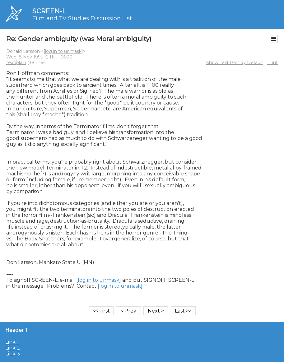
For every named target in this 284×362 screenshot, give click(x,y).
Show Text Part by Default (234, 62)
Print (272, 62)
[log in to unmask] (63, 51)
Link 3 (12, 354)
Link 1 (12, 342)
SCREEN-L (49, 11)
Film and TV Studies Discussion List (82, 18)
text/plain (16, 62)
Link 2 (12, 348)
